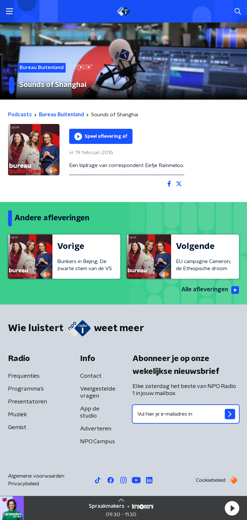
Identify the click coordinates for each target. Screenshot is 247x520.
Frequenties (24, 376)
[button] (232, 508)
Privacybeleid (23, 483)
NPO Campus (97, 442)
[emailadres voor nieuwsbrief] (186, 414)
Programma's (26, 389)
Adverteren (95, 429)
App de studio (89, 412)
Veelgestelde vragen (97, 392)
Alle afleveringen (210, 290)
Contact (91, 376)
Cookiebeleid (210, 480)
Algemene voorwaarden (36, 476)
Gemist (17, 427)
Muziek (17, 415)
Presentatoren (27, 402)
